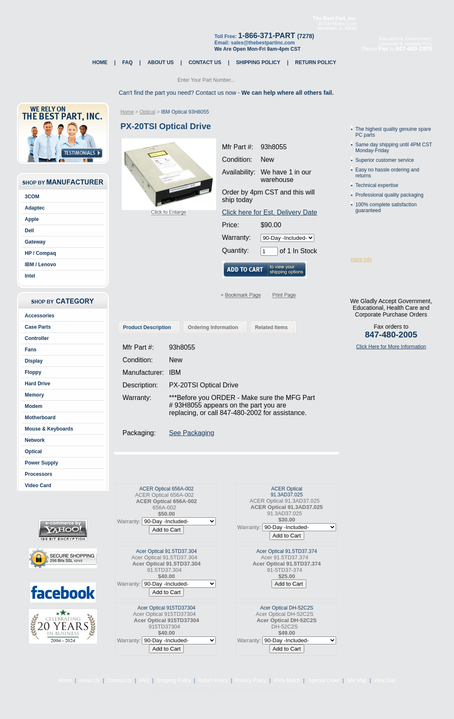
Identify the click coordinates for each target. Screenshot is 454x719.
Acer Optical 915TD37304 (167, 608)
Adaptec (34, 208)
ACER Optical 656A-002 (166, 489)
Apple (32, 219)
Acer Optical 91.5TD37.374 (286, 551)
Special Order (324, 680)
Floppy (33, 372)
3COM (32, 197)
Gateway (35, 242)
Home (99, 62)
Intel (30, 276)
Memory (34, 395)
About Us (160, 62)
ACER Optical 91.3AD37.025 (287, 492)
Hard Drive (37, 384)
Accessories (40, 316)
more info (361, 259)
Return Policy (315, 62)
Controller (37, 338)
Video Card (38, 485)
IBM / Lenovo (40, 264)
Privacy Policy (250, 680)
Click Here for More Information (391, 347)
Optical (33, 451)
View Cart (385, 680)
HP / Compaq (40, 253)
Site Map (356, 680)
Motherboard (40, 417)
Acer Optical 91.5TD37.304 (166, 551)
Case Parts (38, 327)
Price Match (287, 680)
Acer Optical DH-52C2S (286, 608)
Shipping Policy (258, 62)
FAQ (127, 62)
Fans (31, 350)
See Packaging (191, 432)
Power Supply (41, 463)
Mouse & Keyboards (49, 429)
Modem (33, 406)
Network (34, 440)
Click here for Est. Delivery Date (269, 212)
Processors (38, 474)
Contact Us (204, 62)
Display (34, 361)
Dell (29, 231)
